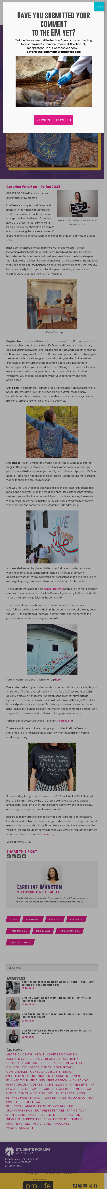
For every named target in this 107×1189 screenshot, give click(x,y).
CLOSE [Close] (99, 6)
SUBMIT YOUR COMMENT (53, 120)
